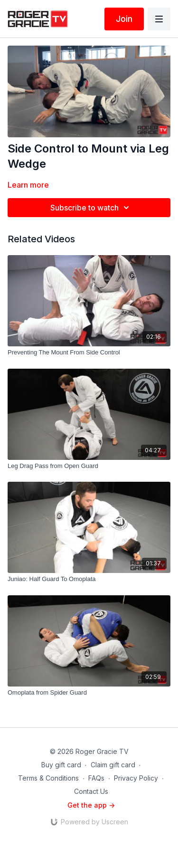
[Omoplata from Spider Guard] (89, 692)
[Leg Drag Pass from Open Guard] (89, 466)
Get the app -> (91, 805)
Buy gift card (61, 765)
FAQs (96, 778)
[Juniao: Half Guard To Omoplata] (89, 579)
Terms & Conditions (48, 778)
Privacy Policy (136, 778)
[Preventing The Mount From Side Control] (89, 352)
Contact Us (91, 791)
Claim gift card (113, 765)
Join (124, 19)
